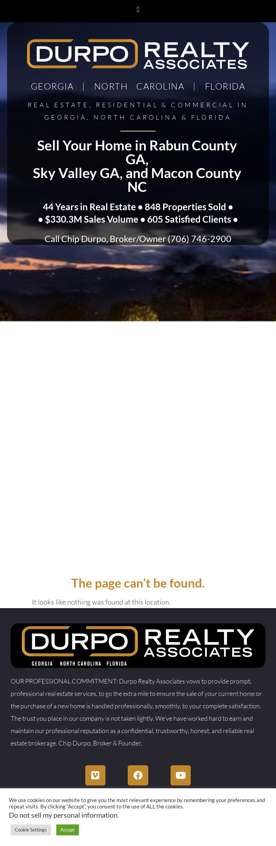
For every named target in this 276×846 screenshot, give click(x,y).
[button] (137, 9)
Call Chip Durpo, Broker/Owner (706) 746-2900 (138, 238)
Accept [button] (68, 830)
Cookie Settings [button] (31, 830)
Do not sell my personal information (63, 815)
